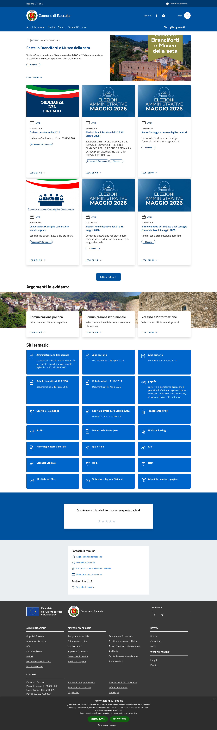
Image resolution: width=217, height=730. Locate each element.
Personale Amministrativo (38, 661)
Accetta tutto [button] (98, 719)
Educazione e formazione (121, 636)
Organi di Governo (35, 636)
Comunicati (155, 641)
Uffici (28, 646)
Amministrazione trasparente (123, 682)
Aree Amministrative (36, 641)
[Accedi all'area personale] (176, 3)
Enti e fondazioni (34, 651)
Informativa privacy (118, 687)
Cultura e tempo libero (78, 641)
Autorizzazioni (116, 661)
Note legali (114, 692)
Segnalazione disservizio (79, 687)
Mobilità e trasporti (77, 661)
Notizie (35, 40)
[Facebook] (155, 15)
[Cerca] (187, 15)
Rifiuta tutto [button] (119, 719)
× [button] (214, 700)
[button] (108, 725)
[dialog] (108, 713)
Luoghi (153, 660)
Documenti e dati (34, 666)
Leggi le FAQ (73, 692)
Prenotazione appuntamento (81, 682)
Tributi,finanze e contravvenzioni (124, 646)
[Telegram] (162, 15)
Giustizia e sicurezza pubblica (123, 641)
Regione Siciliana (34, 3)
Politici (29, 656)
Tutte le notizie (108, 277)
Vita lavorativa (75, 646)
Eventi (153, 665)
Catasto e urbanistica (78, 656)
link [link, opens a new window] (135, 713)
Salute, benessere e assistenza (123, 656)
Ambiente (113, 651)
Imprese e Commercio (78, 651)
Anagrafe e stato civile (78, 636)
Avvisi (35, 123)
